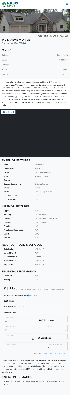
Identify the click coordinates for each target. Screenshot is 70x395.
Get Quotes (23, 307)
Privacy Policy (53, 353)
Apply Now (33, 295)
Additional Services (11, 313)
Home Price (9, 317)
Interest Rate (10, 335)
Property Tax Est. (11, 344)
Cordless (44, 353)
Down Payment (10, 326)
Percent (50, 326)
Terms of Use (63, 353)
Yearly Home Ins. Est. (55, 344)
